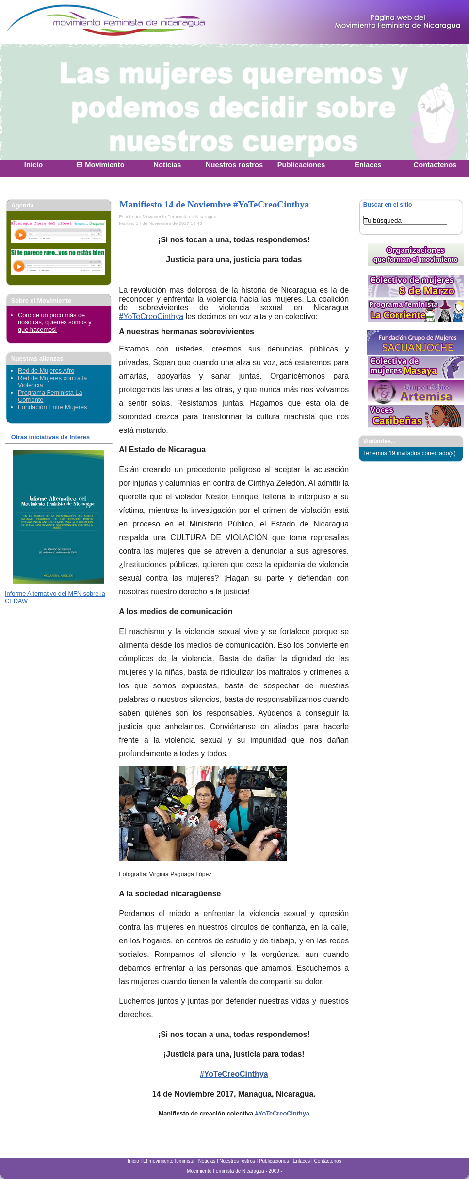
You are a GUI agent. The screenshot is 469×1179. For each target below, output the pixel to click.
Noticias (207, 1160)
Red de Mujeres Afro (46, 370)
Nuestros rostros (237, 1160)
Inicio (133, 1160)
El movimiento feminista (168, 1160)
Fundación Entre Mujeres (52, 407)
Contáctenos (327, 1160)
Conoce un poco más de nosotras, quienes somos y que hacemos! (55, 322)
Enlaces (301, 1160)
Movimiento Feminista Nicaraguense (60, 22)
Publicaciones (274, 1160)
